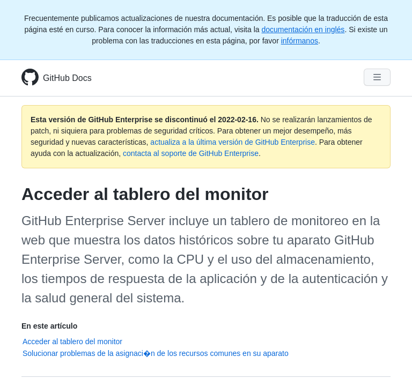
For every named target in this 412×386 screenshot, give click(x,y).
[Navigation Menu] (377, 77)
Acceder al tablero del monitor (72, 341)
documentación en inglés (302, 29)
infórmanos (299, 40)
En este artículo (49, 326)
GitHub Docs (67, 78)
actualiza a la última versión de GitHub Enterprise (232, 142)
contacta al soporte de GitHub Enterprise (191, 153)
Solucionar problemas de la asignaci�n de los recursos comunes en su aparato (156, 353)
